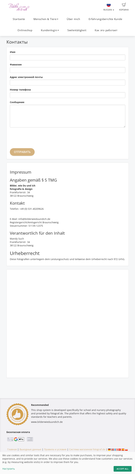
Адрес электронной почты (26, 77)
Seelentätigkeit (76, 30)
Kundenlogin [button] (50, 30)
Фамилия (16, 64)
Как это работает (106, 30)
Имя (12, 52)
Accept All (123, 468)
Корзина (124, 7)
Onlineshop (24, 30)
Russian (108, 7)
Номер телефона (20, 89)
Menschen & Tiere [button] (45, 19)
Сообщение (17, 102)
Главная (12, 449)
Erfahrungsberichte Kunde (105, 19)
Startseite (19, 19)
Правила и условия (55, 449)
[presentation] (35, 136)
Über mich (73, 19)
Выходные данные (30, 449)
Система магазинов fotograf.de (87, 449)
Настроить (8, 468)
